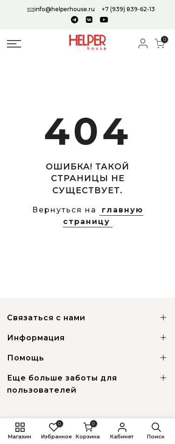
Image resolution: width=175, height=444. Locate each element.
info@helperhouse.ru (65, 9)
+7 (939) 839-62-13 (128, 9)
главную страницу (103, 215)
